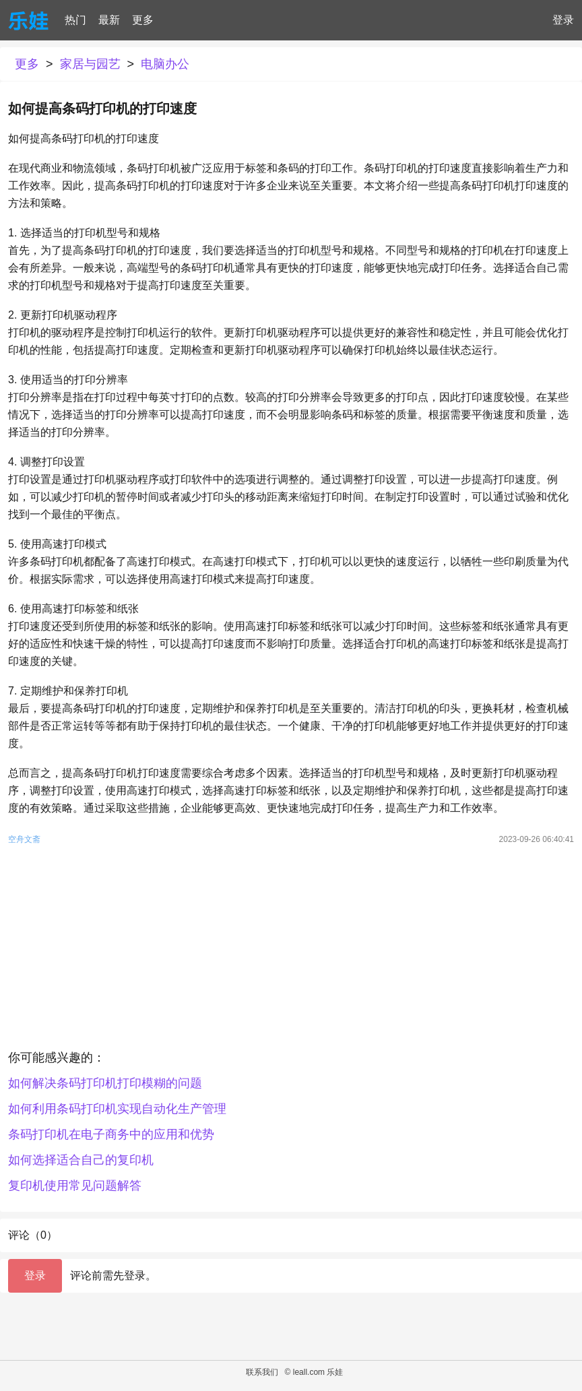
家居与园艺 (90, 64)
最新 (109, 20)
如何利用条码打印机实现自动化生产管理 (117, 1108)
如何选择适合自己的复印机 (81, 1160)
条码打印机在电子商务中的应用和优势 (111, 1134)
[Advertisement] (291, 950)
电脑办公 (165, 64)
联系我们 (262, 1372)
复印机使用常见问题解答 (74, 1185)
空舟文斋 (24, 839)
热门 (75, 20)
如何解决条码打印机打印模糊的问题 (105, 1083)
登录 (563, 20)
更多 (143, 20)
